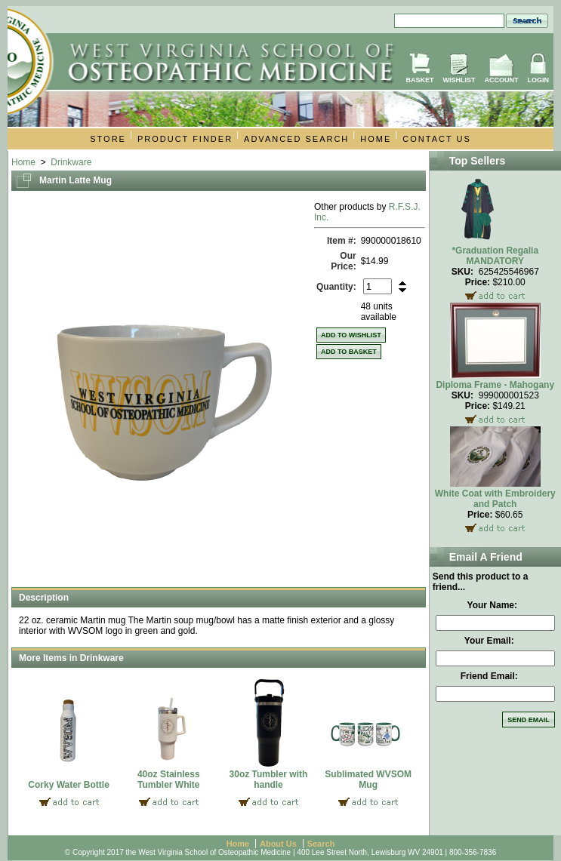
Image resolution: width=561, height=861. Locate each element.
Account (502, 80)
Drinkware (71, 162)
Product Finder (185, 138)
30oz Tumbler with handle (269, 779)
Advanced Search (296, 138)
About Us (278, 843)
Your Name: (492, 605)
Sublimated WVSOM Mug (368, 779)
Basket (419, 80)
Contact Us (436, 138)
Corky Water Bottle (68, 785)
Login (539, 80)
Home (375, 138)
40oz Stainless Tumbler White (168, 779)
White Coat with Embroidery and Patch (495, 498)
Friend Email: (489, 676)
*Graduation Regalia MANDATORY (495, 255)
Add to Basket (349, 351)
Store (108, 138)
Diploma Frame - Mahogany (495, 385)
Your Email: (489, 640)
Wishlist (459, 80)
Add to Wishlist (351, 335)
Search (321, 843)
